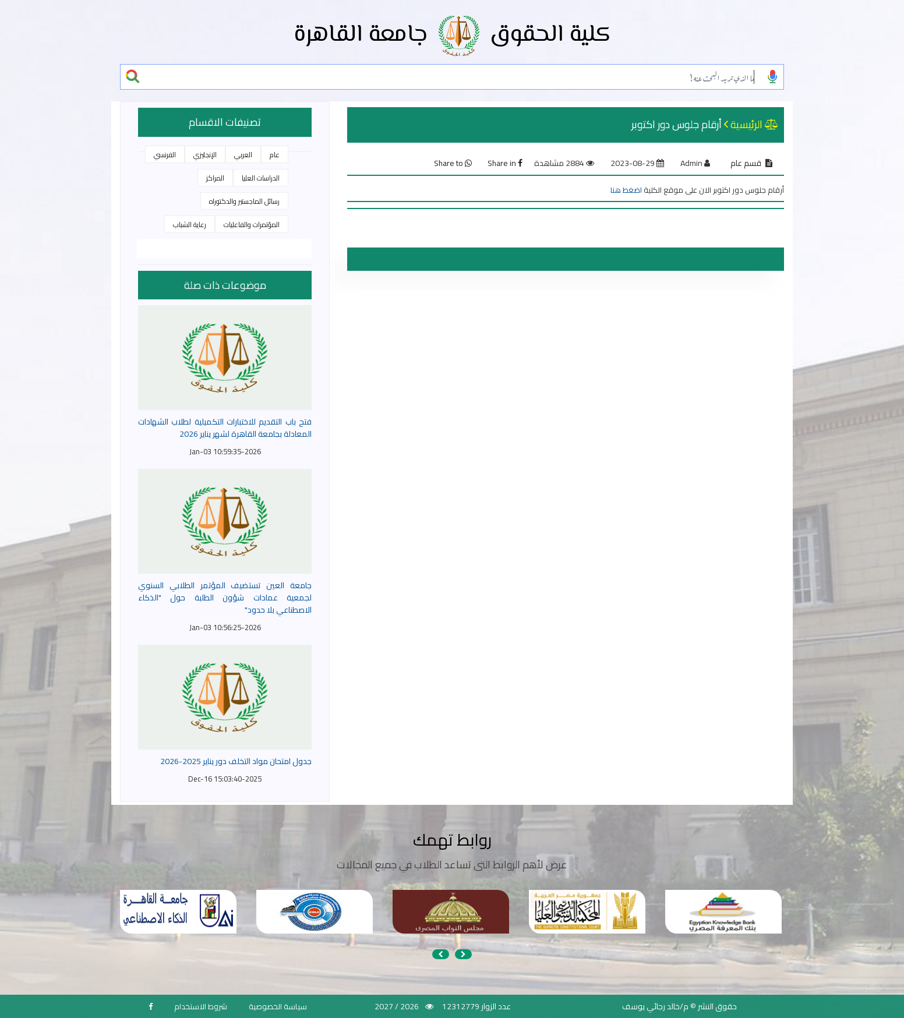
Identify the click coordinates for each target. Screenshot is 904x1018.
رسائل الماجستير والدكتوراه (244, 201)
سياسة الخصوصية (278, 1006)
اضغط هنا (626, 190)
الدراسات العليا (261, 178)
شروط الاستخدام (200, 1006)
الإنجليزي (205, 154)
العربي (243, 154)
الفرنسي (165, 154)
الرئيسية (746, 124)
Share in (505, 163)
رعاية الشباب (189, 224)
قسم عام (745, 163)
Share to (453, 163)
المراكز (215, 178)
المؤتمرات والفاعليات (252, 224)
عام (275, 154)
